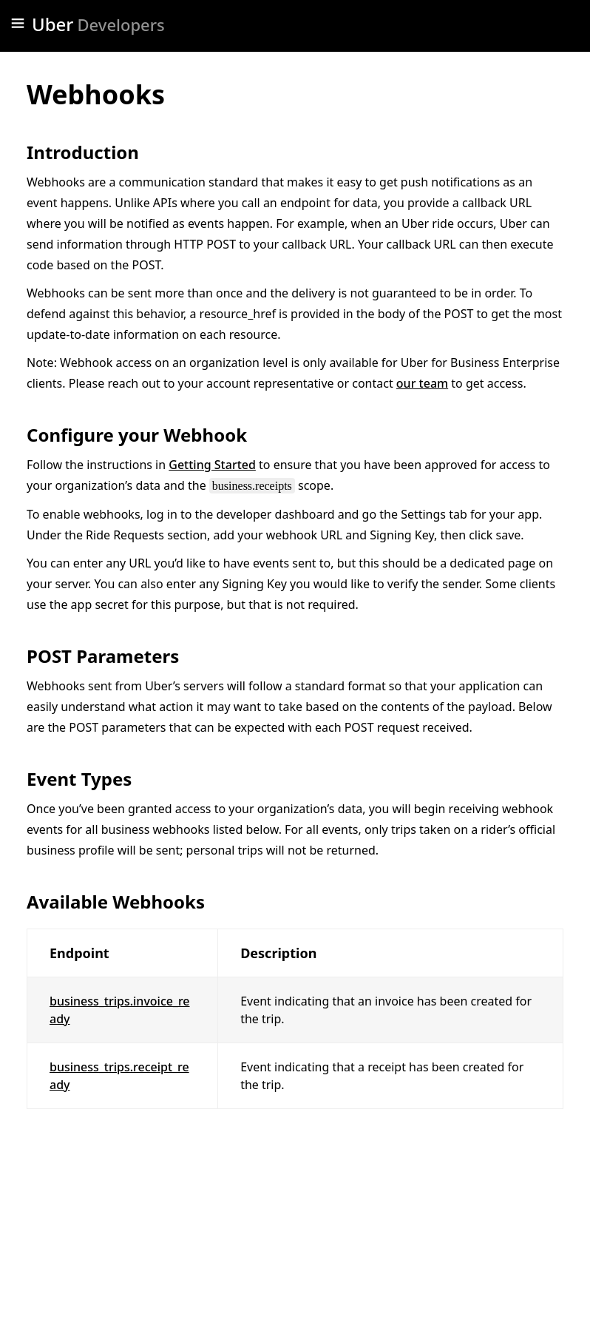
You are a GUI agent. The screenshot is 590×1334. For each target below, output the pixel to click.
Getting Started (212, 465)
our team (422, 383)
